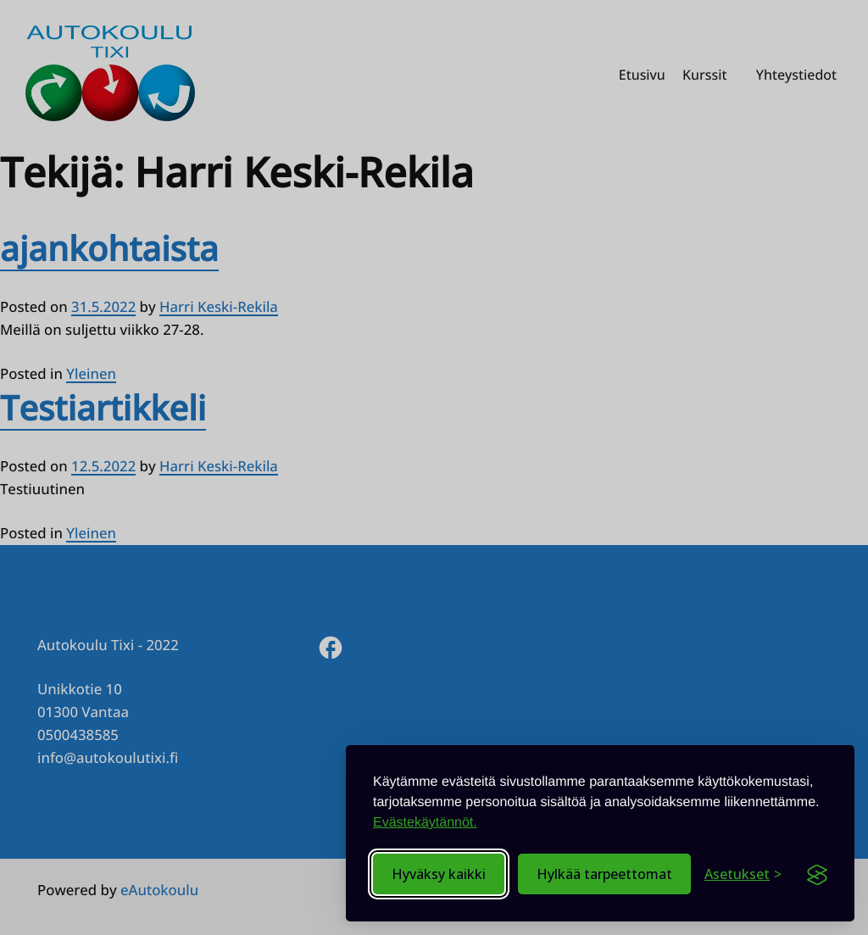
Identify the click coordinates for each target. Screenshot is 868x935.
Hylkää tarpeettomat (604, 874)
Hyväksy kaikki (439, 874)
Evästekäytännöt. (425, 822)
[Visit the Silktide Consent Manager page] (817, 874)
